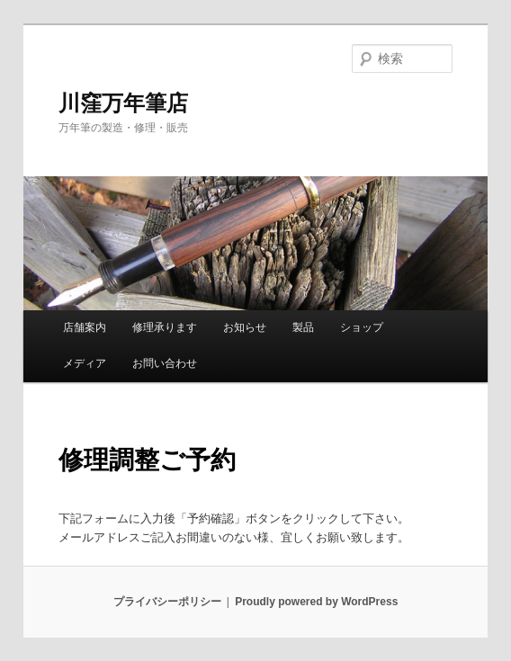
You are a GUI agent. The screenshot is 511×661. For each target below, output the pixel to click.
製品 (303, 327)
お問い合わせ (164, 363)
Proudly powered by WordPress (316, 601)
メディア (84, 363)
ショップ (361, 327)
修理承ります (164, 327)
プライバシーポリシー (167, 601)
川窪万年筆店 (123, 103)
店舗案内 (84, 327)
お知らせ (244, 327)
